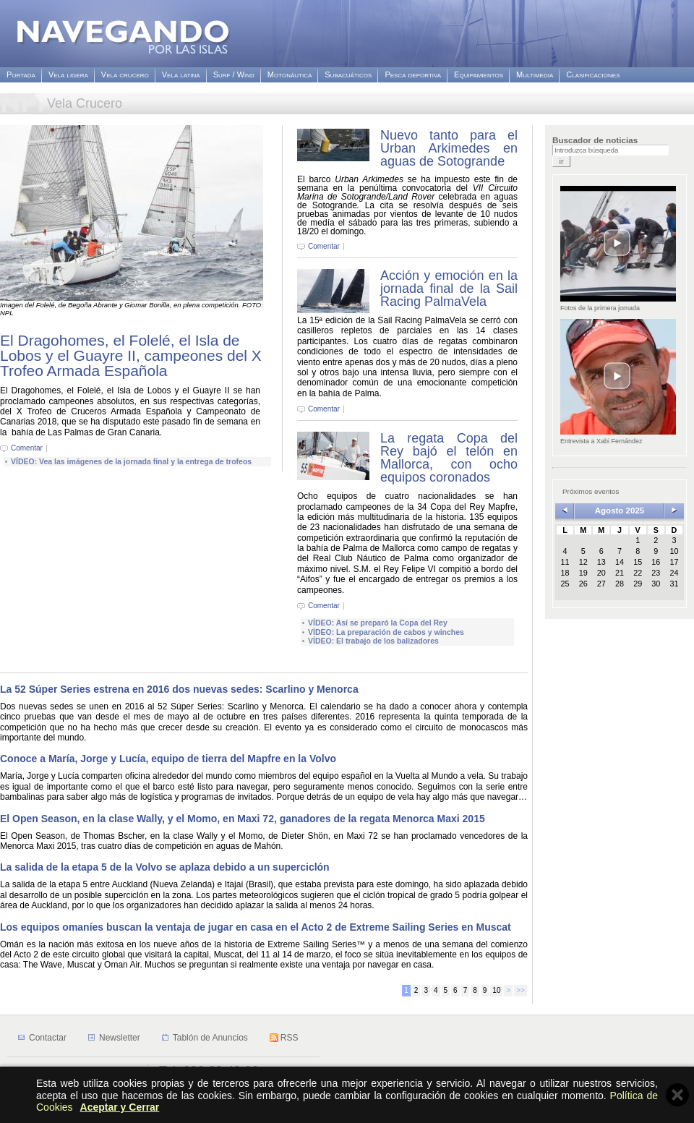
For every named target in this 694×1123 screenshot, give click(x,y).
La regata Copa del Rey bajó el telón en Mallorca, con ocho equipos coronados (449, 457)
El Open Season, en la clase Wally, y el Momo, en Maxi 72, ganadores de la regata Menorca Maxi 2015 (242, 818)
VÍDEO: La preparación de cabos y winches (386, 632)
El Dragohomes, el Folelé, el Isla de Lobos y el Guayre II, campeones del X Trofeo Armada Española (131, 355)
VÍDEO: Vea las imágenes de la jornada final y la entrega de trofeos (131, 461)
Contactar (48, 1037)
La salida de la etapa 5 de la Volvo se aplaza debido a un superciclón (165, 867)
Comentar (27, 448)
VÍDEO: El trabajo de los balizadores (373, 640)
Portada (21, 75)
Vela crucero (125, 75)
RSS (289, 1037)
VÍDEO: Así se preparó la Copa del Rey (377, 622)
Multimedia (534, 75)
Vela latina (181, 75)
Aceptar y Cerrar (120, 1107)
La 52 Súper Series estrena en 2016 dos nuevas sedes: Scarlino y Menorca (179, 689)
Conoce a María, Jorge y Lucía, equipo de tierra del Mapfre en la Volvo (168, 758)
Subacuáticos (348, 75)
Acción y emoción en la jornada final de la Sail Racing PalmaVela (449, 288)
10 (496, 990)
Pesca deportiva (413, 75)
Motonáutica (289, 75)
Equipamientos (478, 75)
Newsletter (119, 1037)
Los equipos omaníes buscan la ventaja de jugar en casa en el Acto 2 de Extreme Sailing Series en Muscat (255, 927)
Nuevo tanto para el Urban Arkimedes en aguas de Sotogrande (449, 148)
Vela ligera (68, 75)
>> (520, 990)
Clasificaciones (593, 75)
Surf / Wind (233, 75)
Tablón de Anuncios (210, 1037)
